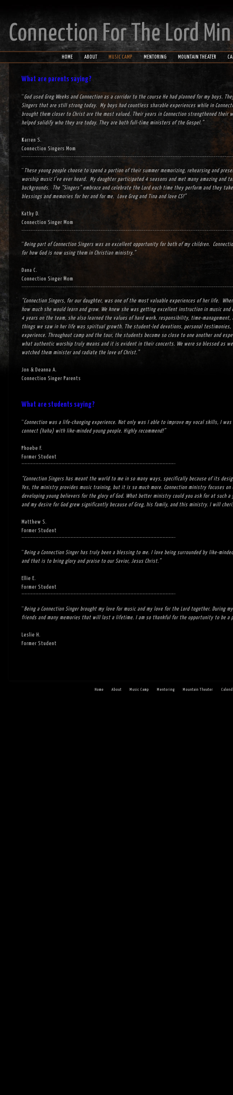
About (90, 57)
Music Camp (121, 57)
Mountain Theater (197, 57)
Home (67, 57)
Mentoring (155, 57)
